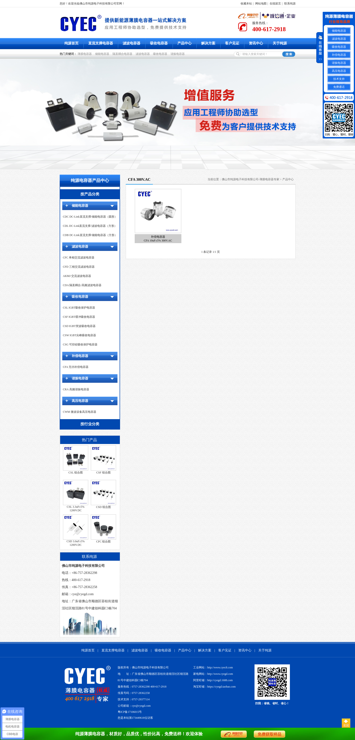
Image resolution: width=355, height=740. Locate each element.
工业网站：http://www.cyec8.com (213, 667)
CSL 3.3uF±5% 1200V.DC (75, 508)
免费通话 (339, 87)
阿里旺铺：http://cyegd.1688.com (213, 680)
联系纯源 (290, 3)
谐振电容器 (178, 54)
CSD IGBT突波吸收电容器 (79, 326)
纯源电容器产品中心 (90, 180)
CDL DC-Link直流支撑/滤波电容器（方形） (90, 226)
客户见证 (232, 43)
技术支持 (339, 79)
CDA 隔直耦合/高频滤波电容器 (82, 285)
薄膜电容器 (85, 54)
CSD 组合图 (103, 507)
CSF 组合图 (103, 472)
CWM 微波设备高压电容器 (79, 411)
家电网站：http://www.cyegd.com (213, 673)
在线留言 (275, 3)
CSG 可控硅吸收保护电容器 (80, 344)
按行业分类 (89, 424)
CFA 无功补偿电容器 (76, 367)
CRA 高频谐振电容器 (76, 389)
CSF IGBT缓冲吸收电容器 (79, 316)
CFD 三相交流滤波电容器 (79, 266)
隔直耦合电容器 (123, 54)
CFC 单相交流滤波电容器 (79, 257)
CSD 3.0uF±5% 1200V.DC (76, 543)
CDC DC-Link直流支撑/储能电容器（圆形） (90, 216)
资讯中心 (256, 43)
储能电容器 (103, 54)
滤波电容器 (131, 43)
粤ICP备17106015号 (130, 712)
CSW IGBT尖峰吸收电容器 (79, 335)
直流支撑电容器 (100, 43)
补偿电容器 (80, 356)
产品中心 (184, 43)
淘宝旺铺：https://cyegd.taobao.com (214, 686)
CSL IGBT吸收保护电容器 (79, 307)
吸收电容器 (159, 43)
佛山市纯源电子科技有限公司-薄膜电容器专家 (250, 179)
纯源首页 (71, 43)
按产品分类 (89, 194)
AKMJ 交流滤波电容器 (77, 276)
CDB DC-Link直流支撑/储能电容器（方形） (90, 235)
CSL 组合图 (75, 472)
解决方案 (208, 43)
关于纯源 (280, 43)
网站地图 (261, 3)
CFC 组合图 (103, 541)
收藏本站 (246, 3)
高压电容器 (80, 401)
